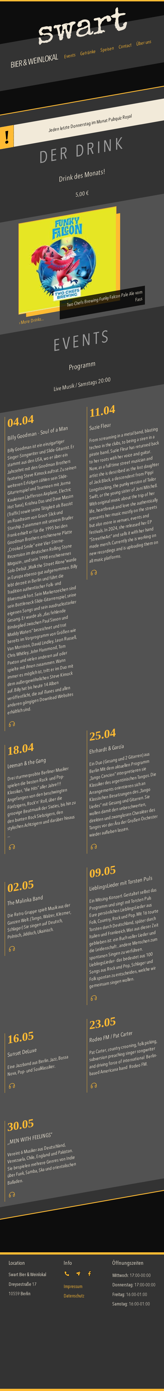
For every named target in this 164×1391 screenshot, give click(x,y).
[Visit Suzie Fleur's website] (93, 575)
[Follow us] (89, 1276)
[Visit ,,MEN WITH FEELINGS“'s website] (11, 1197)
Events (70, 56)
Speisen (107, 49)
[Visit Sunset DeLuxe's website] (11, 1088)
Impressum (73, 1286)
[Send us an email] (78, 1276)
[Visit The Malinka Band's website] (11, 951)
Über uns (143, 43)
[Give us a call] (68, 1276)
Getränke (88, 52)
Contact (125, 46)
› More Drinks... (31, 321)
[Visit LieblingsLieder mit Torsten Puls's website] (93, 1000)
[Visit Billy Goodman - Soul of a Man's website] (11, 726)
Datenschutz (74, 1296)
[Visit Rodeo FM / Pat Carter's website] (93, 1088)
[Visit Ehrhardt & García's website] (93, 849)
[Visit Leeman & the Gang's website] (11, 849)
